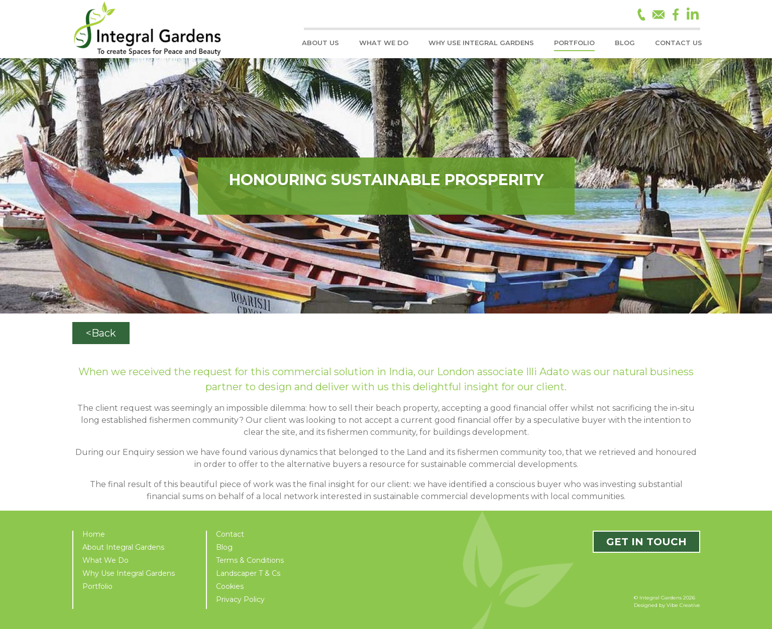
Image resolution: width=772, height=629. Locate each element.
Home (93, 534)
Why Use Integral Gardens (128, 573)
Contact (230, 534)
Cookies (230, 586)
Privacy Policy (240, 599)
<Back (101, 333)
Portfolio (97, 586)
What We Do (105, 560)
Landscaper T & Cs (248, 573)
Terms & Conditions (250, 560)
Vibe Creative (683, 605)
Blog (224, 547)
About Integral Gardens (123, 547)
